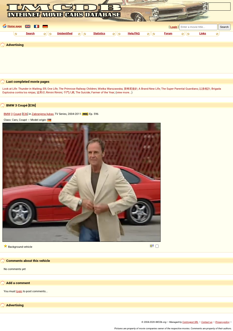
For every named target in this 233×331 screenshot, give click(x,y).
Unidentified (64, 33)
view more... (124, 92)
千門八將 (69, 92)
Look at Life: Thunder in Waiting (21, 88)
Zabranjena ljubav (42, 114)
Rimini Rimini (54, 92)
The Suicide (83, 92)
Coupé (17, 114)
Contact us (206, 322)
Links (202, 33)
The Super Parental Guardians (179, 88)
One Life (52, 88)
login (19, 291)
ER (44, 88)
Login (173, 27)
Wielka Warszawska (110, 88)
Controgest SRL (190, 322)
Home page (14, 26)
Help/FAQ (134, 33)
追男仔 (41, 92)
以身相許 (204, 88)
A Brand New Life (149, 88)
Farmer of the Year (102, 92)
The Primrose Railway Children (78, 88)
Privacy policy (222, 322)
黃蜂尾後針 (130, 88)
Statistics (99, 33)
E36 (25, 114)
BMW (7, 114)
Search (30, 33)
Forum (168, 33)
